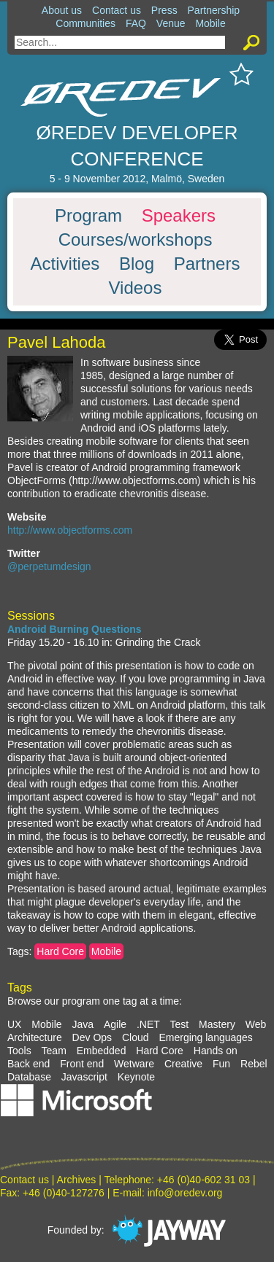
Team (54, 1050)
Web (256, 1024)
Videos (135, 288)
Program (88, 215)
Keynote (136, 1077)
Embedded (101, 1050)
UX (14, 1024)
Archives (76, 1179)
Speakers (179, 215)
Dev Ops (92, 1037)
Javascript (84, 1077)
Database (29, 1077)
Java (83, 1024)
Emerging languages (205, 1037)
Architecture (34, 1037)
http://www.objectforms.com (69, 530)
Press (164, 10)
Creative (183, 1064)
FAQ (136, 23)
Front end (82, 1064)
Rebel (253, 1064)
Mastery (217, 1024)
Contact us (116, 10)
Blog (136, 263)
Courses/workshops (135, 239)
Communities (85, 23)
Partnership (214, 10)
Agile (115, 1024)
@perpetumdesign (49, 566)
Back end (28, 1064)
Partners (207, 263)
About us (62, 10)
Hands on (215, 1050)
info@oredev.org (185, 1193)
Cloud (135, 1037)
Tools (19, 1050)
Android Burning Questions (74, 629)
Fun (221, 1064)
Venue (171, 23)
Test (179, 1024)
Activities (65, 263)
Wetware (134, 1064)
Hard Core (60, 951)
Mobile (210, 23)
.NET (148, 1024)
